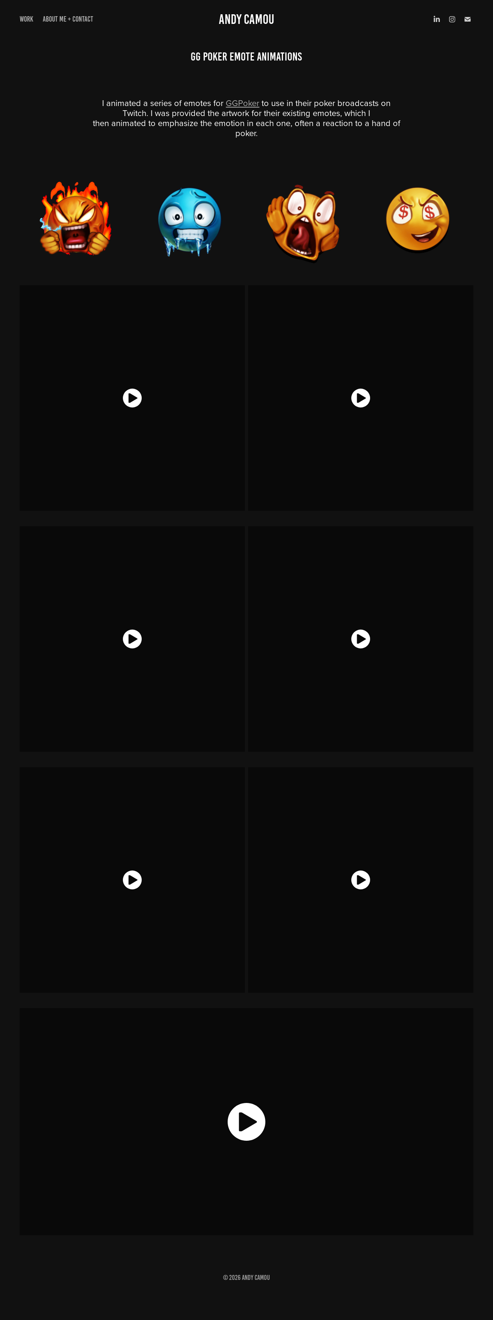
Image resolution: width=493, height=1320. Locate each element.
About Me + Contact (68, 19)
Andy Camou (246, 19)
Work (26, 19)
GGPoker (242, 103)
